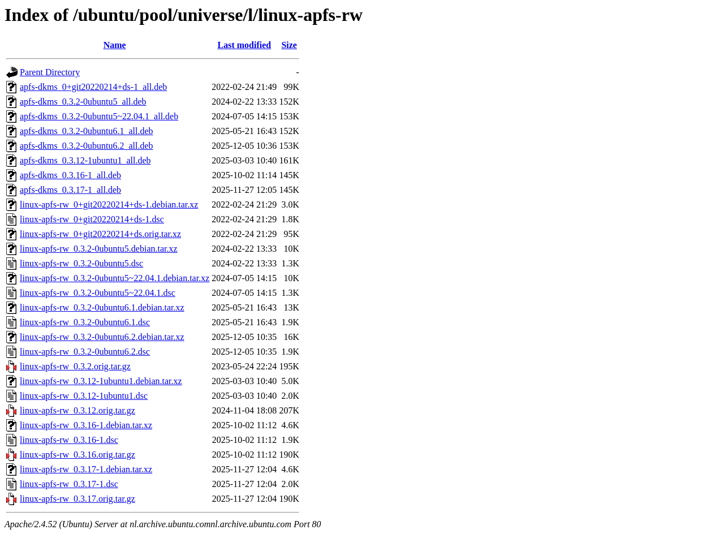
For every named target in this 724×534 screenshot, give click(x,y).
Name (115, 45)
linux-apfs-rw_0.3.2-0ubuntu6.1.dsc (85, 322)
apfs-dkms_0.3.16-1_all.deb (70, 175)
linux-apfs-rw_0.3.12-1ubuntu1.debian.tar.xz (101, 381)
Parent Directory (50, 72)
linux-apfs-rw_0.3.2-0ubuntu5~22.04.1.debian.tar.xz (114, 278)
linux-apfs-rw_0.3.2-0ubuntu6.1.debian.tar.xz (102, 307)
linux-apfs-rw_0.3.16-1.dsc (69, 440)
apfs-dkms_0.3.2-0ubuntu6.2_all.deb (86, 145)
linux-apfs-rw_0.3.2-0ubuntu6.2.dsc (85, 351)
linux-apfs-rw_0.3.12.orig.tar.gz (77, 410)
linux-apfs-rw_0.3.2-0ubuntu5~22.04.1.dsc (97, 293)
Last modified (244, 45)
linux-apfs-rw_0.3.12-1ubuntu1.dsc (84, 396)
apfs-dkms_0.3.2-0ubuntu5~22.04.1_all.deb (99, 116)
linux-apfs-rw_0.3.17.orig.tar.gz (77, 498)
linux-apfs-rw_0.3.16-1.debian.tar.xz (86, 425)
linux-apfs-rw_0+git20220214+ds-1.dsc (92, 219)
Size (289, 45)
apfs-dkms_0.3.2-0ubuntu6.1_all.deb (86, 131)
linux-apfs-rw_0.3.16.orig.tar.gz (77, 454)
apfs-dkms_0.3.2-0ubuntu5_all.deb (83, 101)
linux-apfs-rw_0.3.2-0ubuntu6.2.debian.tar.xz (102, 337)
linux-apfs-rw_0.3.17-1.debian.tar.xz (86, 469)
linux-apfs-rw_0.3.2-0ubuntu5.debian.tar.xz (99, 248)
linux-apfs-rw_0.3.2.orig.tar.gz (75, 366)
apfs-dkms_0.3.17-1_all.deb (70, 190)
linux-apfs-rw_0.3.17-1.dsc (69, 484)
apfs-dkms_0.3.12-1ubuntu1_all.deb (85, 160)
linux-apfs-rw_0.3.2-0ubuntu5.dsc (81, 263)
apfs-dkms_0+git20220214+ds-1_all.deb (93, 87)
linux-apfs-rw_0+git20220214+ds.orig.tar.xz (100, 234)
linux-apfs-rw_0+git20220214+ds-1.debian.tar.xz (109, 204)
